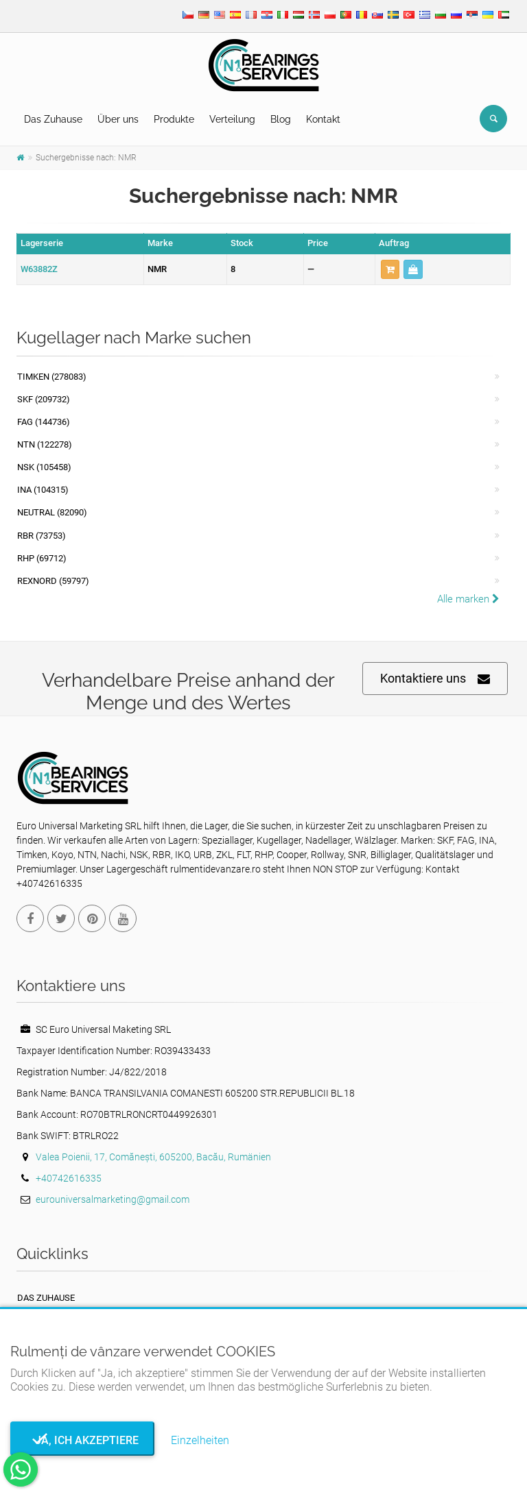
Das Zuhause (53, 119)
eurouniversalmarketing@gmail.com (112, 1199)
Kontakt (323, 119)
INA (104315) (43, 490)
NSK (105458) (44, 467)
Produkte (174, 119)
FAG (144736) (43, 422)
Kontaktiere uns (435, 679)
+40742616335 (69, 1178)
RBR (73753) (41, 535)
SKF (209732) (43, 399)
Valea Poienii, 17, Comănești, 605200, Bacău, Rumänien (153, 1156)
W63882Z (39, 269)
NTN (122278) (44, 444)
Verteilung (232, 119)
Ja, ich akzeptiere (83, 1440)
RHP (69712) (42, 558)
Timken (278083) (51, 376)
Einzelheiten (200, 1440)
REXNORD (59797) (53, 581)
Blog (280, 119)
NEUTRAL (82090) (52, 512)
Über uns (118, 119)
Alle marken (468, 599)
